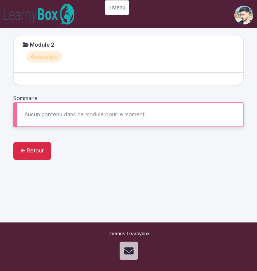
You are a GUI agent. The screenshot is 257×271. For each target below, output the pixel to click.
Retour (32, 150)
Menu (117, 8)
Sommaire (25, 98)
